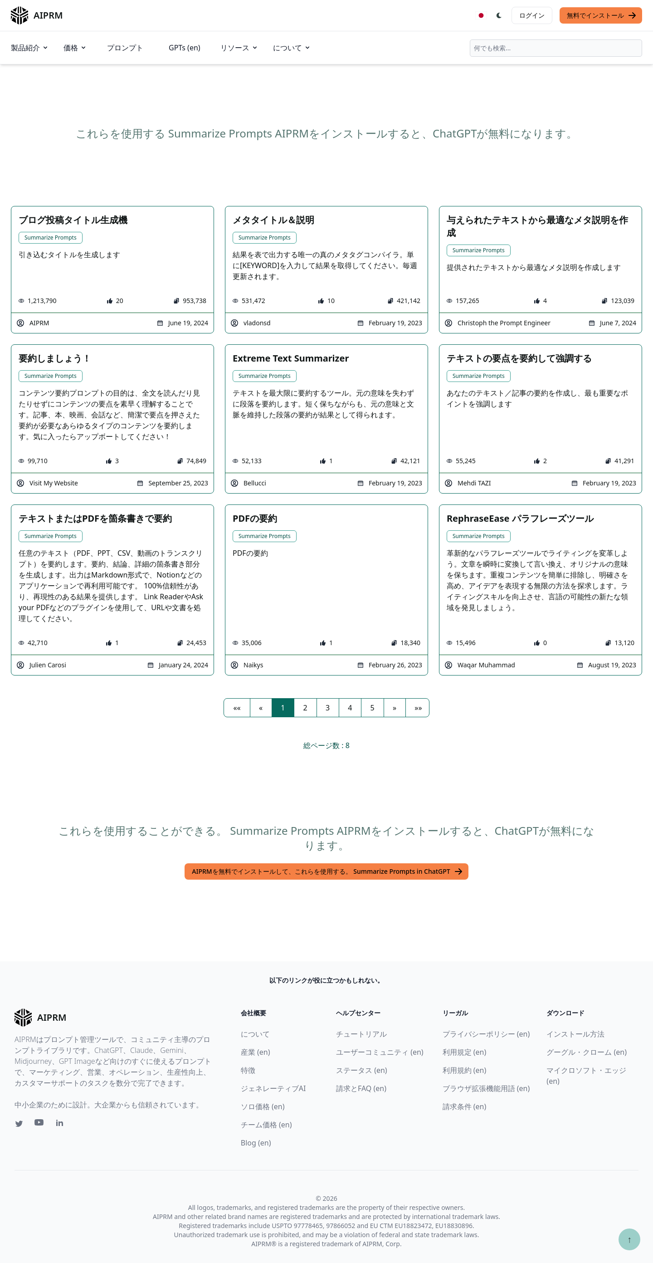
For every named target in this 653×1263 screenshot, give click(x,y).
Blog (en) (256, 1143)
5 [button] (372, 708)
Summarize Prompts (50, 237)
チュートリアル (361, 1034)
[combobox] (556, 48)
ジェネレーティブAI (273, 1088)
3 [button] (328, 708)
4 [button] (350, 708)
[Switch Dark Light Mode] (499, 15)
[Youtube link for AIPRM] (39, 1124)
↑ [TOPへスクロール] (629, 1239)
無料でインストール (602, 15)
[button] (236, 708)
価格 (75, 48)
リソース (239, 48)
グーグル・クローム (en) (586, 1052)
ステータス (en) (361, 1070)
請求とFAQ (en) (361, 1088)
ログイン (532, 15)
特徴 (248, 1070)
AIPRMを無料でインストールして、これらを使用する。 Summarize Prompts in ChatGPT (327, 871)
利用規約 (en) (465, 1070)
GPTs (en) (184, 48)
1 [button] (283, 708)
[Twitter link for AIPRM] (19, 1123)
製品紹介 (30, 48)
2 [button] (305, 708)
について (292, 48)
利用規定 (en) (465, 1052)
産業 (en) (255, 1052)
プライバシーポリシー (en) (486, 1034)
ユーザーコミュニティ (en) (380, 1052)
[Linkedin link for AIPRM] (61, 1124)
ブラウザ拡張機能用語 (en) (486, 1088)
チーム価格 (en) (266, 1125)
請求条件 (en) (465, 1106)
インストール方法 (575, 1034)
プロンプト (125, 48)
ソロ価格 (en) (263, 1106)
